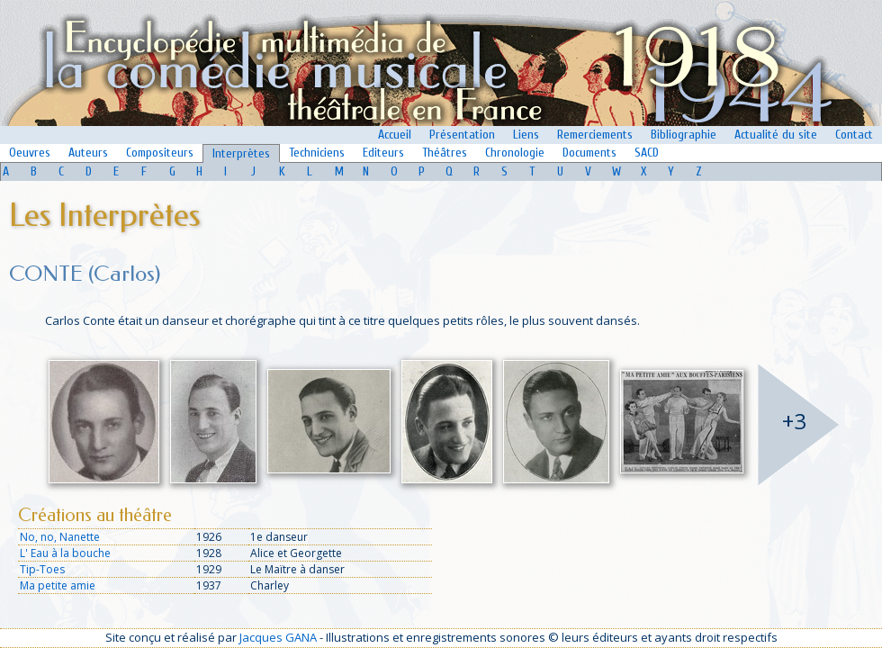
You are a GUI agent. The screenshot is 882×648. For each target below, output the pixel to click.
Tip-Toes (42, 569)
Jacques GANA (278, 637)
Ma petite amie (57, 585)
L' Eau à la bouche (65, 553)
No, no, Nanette (60, 536)
